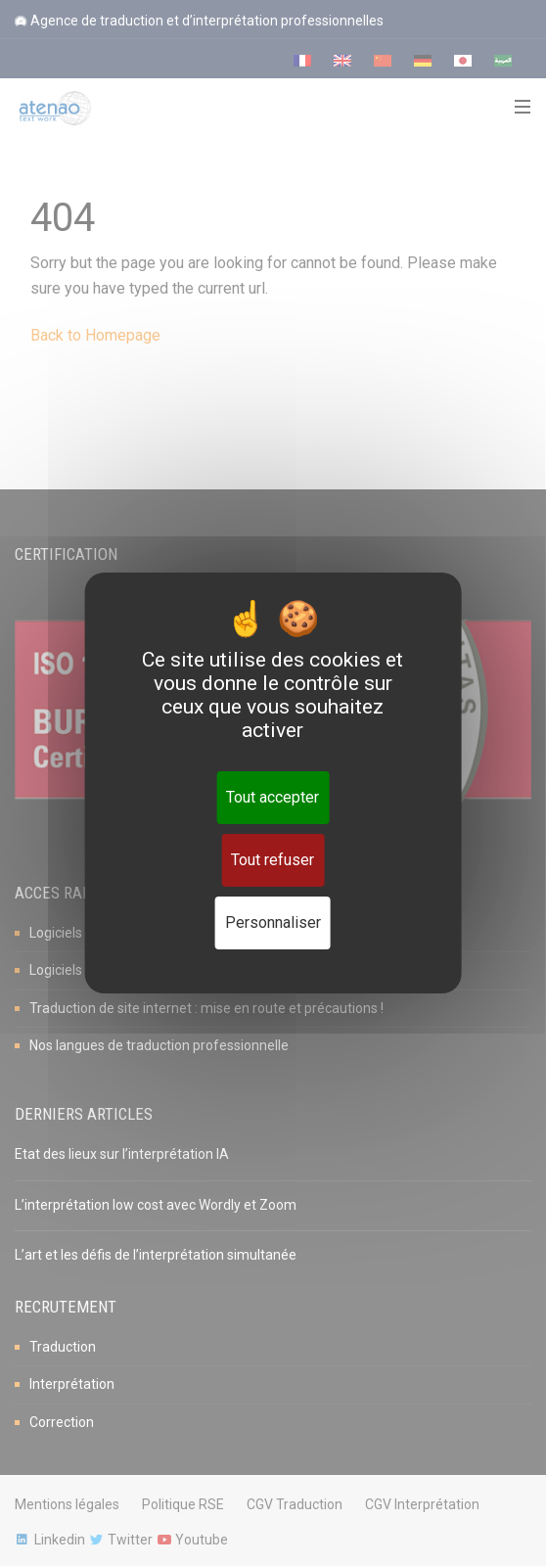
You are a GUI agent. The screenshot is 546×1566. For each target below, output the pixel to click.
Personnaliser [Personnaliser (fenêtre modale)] (273, 922)
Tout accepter (272, 797)
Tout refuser (272, 860)
